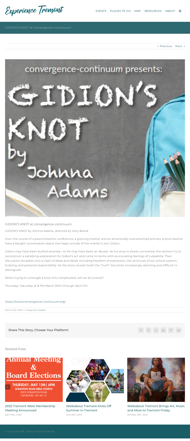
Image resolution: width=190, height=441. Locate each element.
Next (178, 46)
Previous (166, 46)
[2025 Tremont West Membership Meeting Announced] (34, 359)
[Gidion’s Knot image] (95, 138)
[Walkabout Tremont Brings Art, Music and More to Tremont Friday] (156, 359)
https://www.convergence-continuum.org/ (35, 301)
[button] (180, 11)
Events (42, 310)
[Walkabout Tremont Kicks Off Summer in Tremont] (95, 359)
